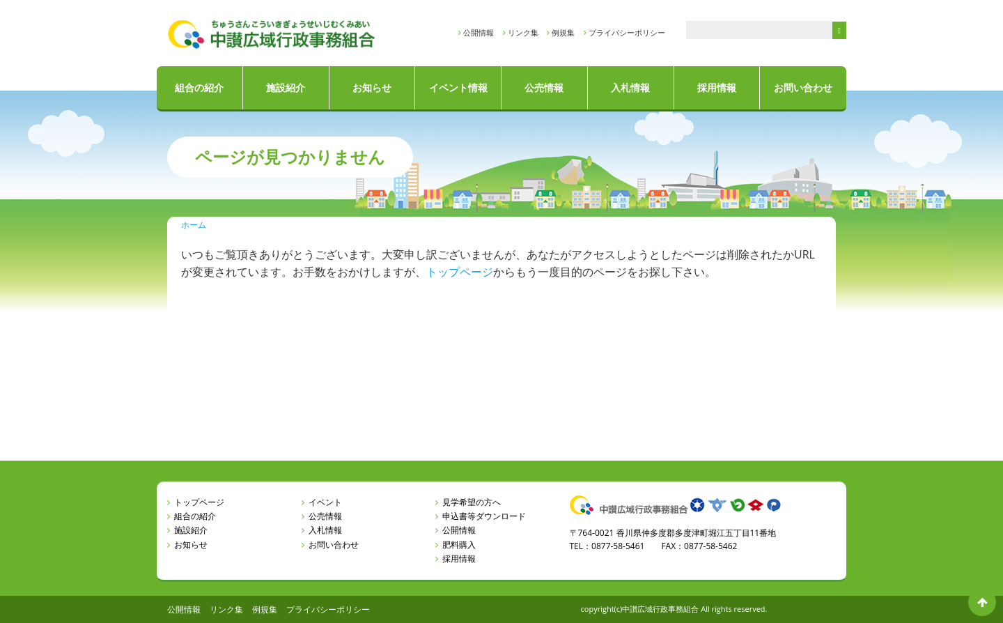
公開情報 (478, 32)
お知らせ (371, 87)
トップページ (459, 271)
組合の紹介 (199, 87)
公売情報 (543, 87)
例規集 (563, 32)
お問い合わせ (803, 87)
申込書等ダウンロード (484, 516)
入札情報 (630, 87)
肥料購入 (459, 545)
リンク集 (523, 32)
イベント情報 (458, 87)
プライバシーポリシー (627, 32)
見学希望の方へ (471, 502)
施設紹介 (285, 87)
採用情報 (716, 87)
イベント (325, 502)
